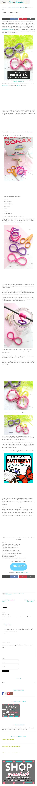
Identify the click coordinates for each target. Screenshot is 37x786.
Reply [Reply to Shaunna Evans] (5, 634)
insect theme (4, 87)
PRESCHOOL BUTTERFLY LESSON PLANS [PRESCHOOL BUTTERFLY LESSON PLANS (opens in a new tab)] (23, 83)
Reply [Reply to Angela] (3, 620)
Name (3, 659)
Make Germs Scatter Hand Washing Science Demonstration (15, 753)
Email (3, 663)
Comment (4, 648)
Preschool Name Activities (8, 740)
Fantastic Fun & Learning (18, 4)
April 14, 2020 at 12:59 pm (7, 626)
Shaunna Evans (7, 625)
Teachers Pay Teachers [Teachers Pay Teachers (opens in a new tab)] (22, 574)
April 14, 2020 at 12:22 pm (5, 615)
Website (3, 667)
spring (18, 87)
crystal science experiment (8, 31)
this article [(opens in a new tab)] (30, 133)
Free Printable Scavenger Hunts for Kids (11, 747)
